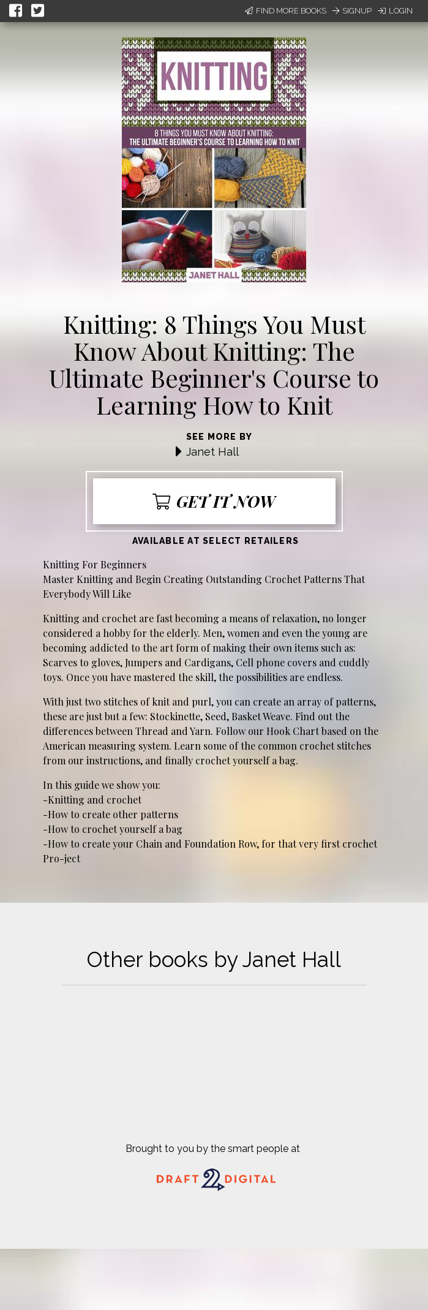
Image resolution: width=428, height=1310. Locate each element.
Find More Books (285, 10)
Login (395, 10)
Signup (352, 10)
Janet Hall (212, 451)
